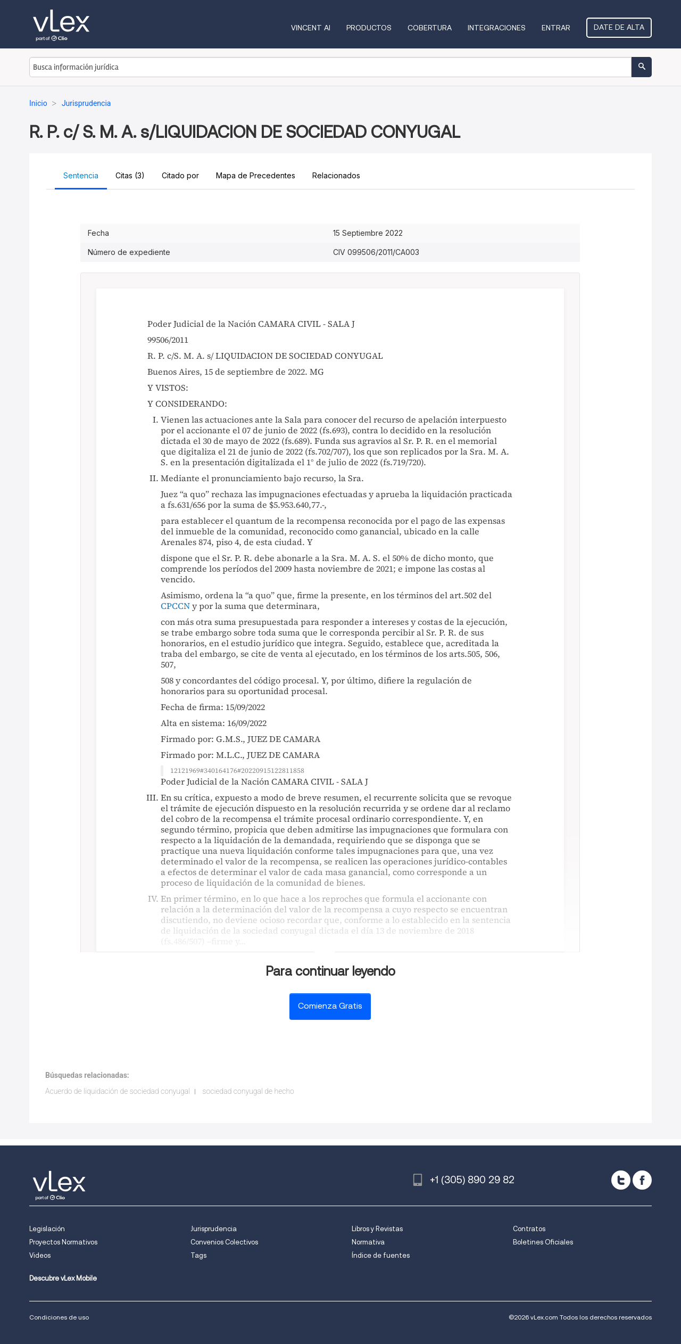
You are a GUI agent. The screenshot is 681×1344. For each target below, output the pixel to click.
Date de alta (619, 27)
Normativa (368, 1242)
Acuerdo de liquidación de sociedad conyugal (117, 1091)
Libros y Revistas (377, 1229)
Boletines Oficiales (543, 1242)
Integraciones (497, 27)
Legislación (47, 1229)
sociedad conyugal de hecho (248, 1091)
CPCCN (175, 606)
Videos (40, 1255)
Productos (369, 27)
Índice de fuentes (381, 1255)
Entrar (556, 27)
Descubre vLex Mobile (63, 1278)
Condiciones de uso (59, 1317)
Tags (198, 1255)
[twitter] (620, 1180)
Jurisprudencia (213, 1229)
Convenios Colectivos (224, 1242)
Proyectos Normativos (63, 1242)
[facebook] (642, 1180)
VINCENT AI (310, 27)
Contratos (529, 1229)
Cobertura (430, 27)
